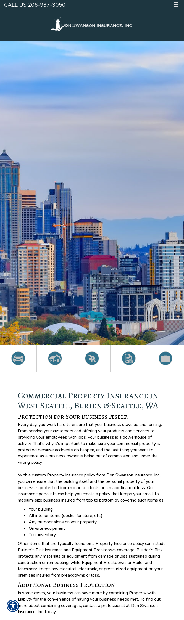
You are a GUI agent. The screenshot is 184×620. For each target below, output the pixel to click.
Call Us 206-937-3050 (34, 5)
